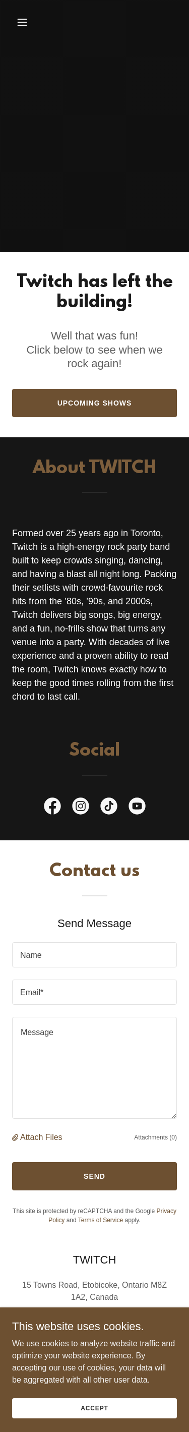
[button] (31, 22)
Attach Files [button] (41, 1137)
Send (94, 1176)
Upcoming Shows (94, 403)
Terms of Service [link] (100, 1220)
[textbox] (94, 954)
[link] (52, 808)
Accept (94, 1407)
